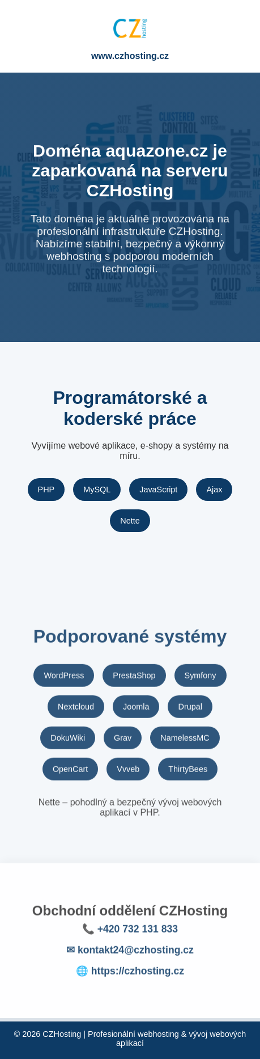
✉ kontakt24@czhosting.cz (130, 955)
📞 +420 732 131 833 (130, 934)
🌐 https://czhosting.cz (130, 976)
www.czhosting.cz (130, 56)
